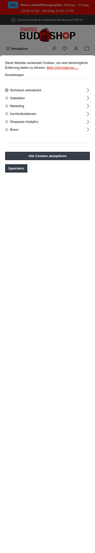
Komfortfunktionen (23, 114)
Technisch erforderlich (25, 90)
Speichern (16, 169)
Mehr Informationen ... (62, 68)
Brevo (14, 130)
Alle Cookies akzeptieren (47, 156)
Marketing (17, 106)
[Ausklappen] (88, 89)
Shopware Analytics (24, 122)
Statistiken (17, 98)
